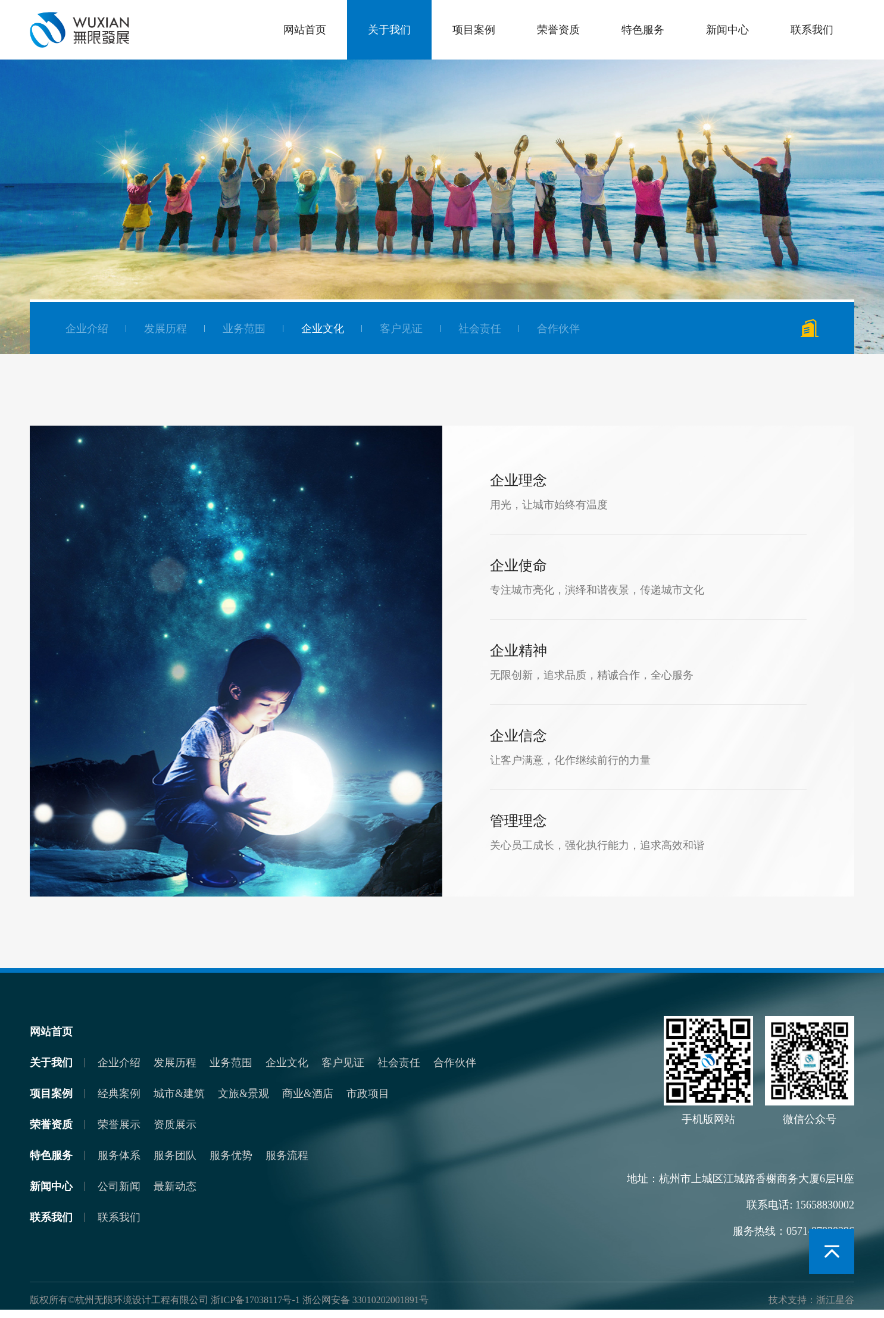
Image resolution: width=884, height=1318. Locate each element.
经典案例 (119, 1094)
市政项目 (367, 1094)
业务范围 (244, 329)
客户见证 (401, 329)
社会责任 (479, 329)
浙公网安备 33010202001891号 (365, 1300)
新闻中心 (727, 30)
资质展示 (175, 1124)
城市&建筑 (179, 1094)
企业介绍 (86, 329)
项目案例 (473, 30)
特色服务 (642, 30)
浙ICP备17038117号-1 (255, 1300)
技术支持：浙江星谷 (811, 1300)
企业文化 (322, 329)
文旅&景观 (243, 1094)
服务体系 (119, 1155)
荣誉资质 (558, 30)
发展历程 (165, 329)
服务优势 (231, 1155)
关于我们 (389, 30)
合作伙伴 (558, 329)
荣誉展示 (119, 1124)
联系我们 (812, 30)
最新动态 (175, 1186)
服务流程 (286, 1155)
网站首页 (304, 30)
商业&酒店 (307, 1094)
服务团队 (175, 1155)
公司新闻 (119, 1186)
